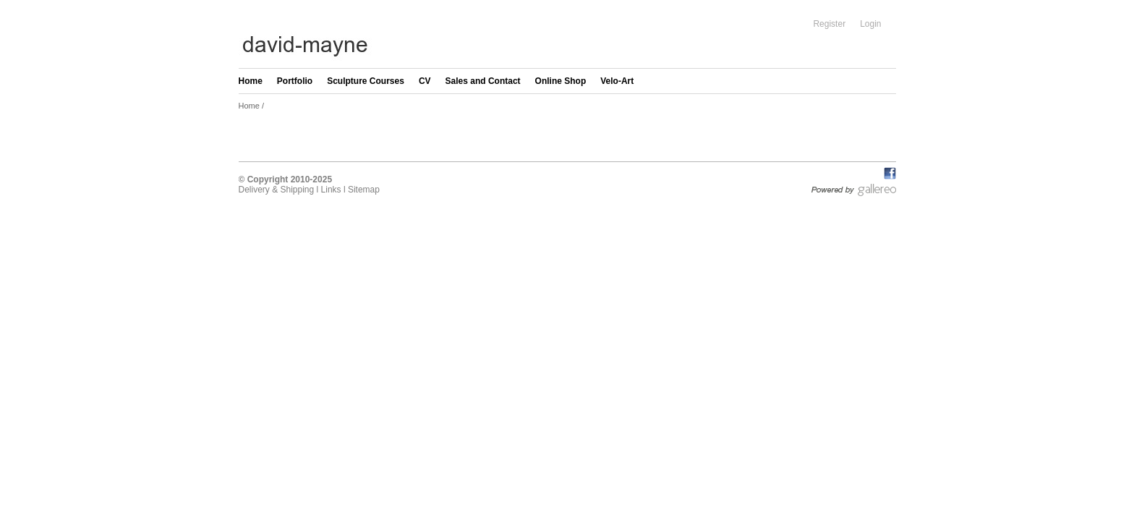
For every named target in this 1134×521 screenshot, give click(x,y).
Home (251, 81)
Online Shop (561, 81)
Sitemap (364, 190)
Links (331, 190)
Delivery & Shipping (277, 190)
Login (870, 24)
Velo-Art (617, 81)
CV (425, 81)
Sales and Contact (483, 81)
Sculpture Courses (365, 81)
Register (829, 24)
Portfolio (294, 81)
